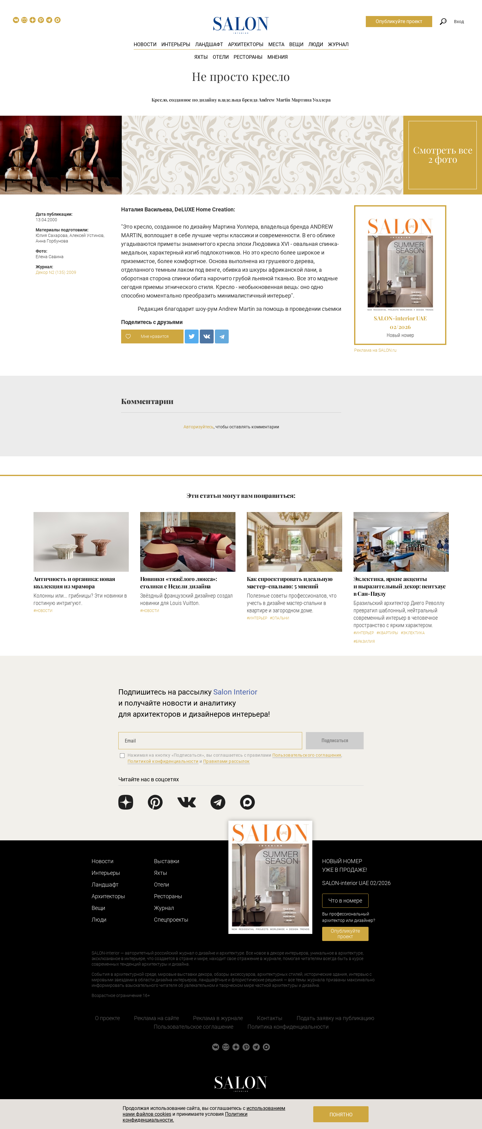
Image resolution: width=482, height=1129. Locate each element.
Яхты (201, 57)
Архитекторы (245, 44)
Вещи (296, 44)
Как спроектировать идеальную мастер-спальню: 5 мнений (290, 582)
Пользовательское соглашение (193, 1026)
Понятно (341, 1115)
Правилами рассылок (226, 761)
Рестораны (248, 57)
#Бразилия (364, 641)
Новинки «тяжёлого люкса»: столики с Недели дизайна (178, 582)
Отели (221, 57)
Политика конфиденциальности (288, 1026)
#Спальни (279, 618)
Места (276, 44)
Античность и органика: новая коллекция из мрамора (74, 582)
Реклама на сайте (156, 1018)
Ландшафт (209, 44)
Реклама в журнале (218, 1018)
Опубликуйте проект (399, 21)
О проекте (107, 1018)
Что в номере (345, 900)
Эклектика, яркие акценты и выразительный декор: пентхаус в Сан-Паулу (400, 586)
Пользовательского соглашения (307, 755)
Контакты (269, 1018)
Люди (315, 44)
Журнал (338, 44)
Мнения (277, 57)
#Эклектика (413, 633)
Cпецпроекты (171, 919)
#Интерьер (257, 618)
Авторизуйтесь (199, 426)
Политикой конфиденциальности (163, 761)
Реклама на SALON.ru (375, 350)
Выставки (166, 861)
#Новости (43, 611)
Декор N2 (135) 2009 (56, 272)
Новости (145, 44)
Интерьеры (175, 44)
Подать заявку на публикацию (335, 1018)
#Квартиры (387, 633)
